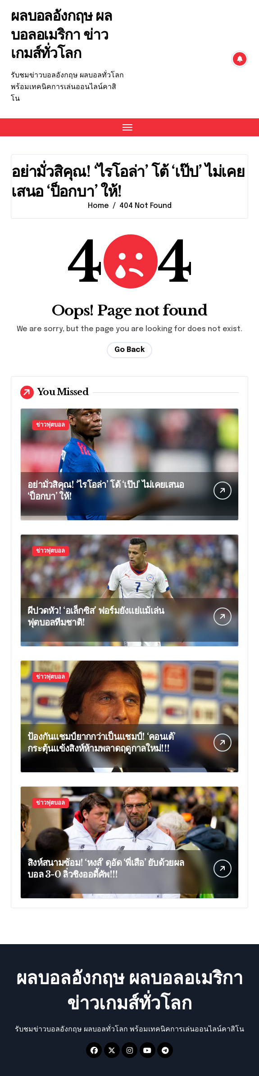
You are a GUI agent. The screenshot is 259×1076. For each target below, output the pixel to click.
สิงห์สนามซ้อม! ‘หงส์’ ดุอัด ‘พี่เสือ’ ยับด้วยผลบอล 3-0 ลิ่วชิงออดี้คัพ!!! (105, 868)
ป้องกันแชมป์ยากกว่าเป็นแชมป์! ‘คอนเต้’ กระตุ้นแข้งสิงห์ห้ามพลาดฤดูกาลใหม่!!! (101, 742)
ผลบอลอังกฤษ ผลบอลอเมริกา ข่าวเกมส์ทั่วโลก (61, 34)
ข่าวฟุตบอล (50, 425)
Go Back (129, 350)
